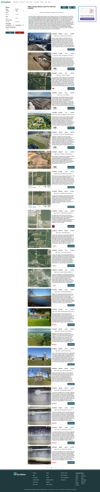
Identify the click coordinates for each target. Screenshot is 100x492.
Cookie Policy (62, 489)
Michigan (77, 483)
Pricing (41, 2)
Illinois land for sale (47, 26)
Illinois (77, 478)
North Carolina (83, 476)
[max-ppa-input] (19, 22)
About (47, 473)
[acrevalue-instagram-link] (22, 477)
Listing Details (71, 49)
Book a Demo (49, 484)
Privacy (57, 489)
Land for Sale (29, 2)
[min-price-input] (10, 18)
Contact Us (63, 479)
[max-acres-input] (19, 14)
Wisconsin (83, 483)
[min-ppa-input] (10, 22)
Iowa (76, 481)
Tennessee (83, 482)
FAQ (47, 475)
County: (16, 9)
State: (7, 9)
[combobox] (6, 29)
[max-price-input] (19, 18)
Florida (77, 476)
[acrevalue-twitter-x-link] (19, 477)
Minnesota (77, 485)
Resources (35, 484)
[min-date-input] (10, 25)
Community (36, 2)
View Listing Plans (59, 12)
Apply (10, 32)
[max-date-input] (19, 25)
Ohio (82, 477)
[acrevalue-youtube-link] (25, 477)
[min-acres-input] (10, 14)
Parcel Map (15, 2)
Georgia (77, 477)
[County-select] (19, 11)
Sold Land (22, 2)
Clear (19, 32)
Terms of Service (51, 489)
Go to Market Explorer (87, 19)
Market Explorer (49, 479)
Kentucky (77, 482)
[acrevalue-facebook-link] (17, 477)
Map (34, 475)
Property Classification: (11, 27)
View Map (72, 7)
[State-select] (10, 11)
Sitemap (48, 482)
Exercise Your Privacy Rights (71, 489)
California (77, 474)
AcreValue (31, 16)
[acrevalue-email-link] (14, 477)
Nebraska (82, 474)
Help (46, 2)
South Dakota (83, 481)
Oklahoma (83, 478)
